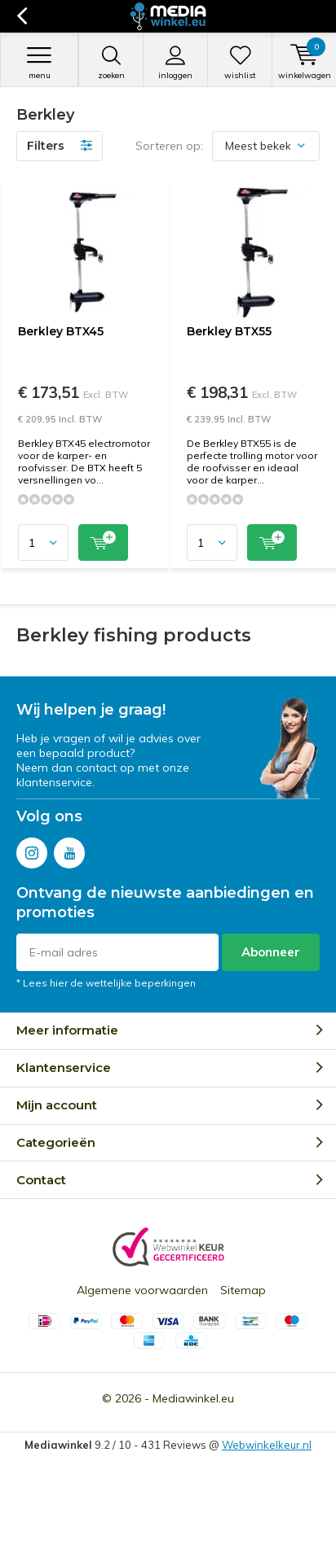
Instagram (31, 849)
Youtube (69, 849)
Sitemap (243, 1290)
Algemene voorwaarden (142, 1290)
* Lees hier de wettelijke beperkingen (106, 983)
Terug (21, 16)
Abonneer (270, 952)
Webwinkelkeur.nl (267, 1444)
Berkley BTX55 (229, 331)
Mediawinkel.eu (193, 1398)
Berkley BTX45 (61, 331)
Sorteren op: (169, 145)
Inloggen (175, 63)
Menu (39, 63)
